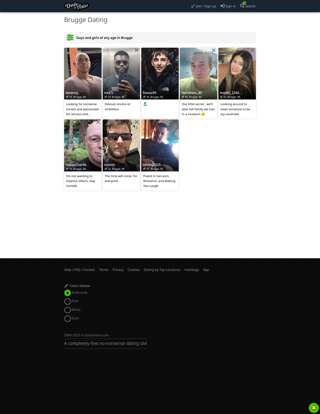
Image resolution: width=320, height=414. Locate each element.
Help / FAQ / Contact (79, 269)
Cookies (134, 269)
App (206, 269)
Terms (104, 269)
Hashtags (191, 269)
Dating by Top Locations (162, 269)
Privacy (118, 269)
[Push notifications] (314, 408)
